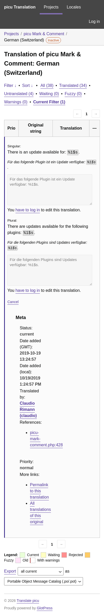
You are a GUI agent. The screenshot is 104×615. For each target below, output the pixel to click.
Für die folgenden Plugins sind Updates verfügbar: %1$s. (49, 270)
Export (10, 571)
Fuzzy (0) (73, 94)
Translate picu (28, 601)
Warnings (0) (15, 102)
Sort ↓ (27, 85)
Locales (74, 7)
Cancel (13, 302)
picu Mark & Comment (44, 34)
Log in (94, 21)
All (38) (47, 85)
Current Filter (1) (49, 102)
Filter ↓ (10, 85)
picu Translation (20, 7)
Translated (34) (73, 85)
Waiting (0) (49, 94)
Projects (51, 7)
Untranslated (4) (19, 94)
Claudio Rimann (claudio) (28, 409)
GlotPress (45, 608)
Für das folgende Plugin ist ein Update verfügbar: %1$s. (49, 189)
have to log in (27, 210)
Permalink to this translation (39, 491)
